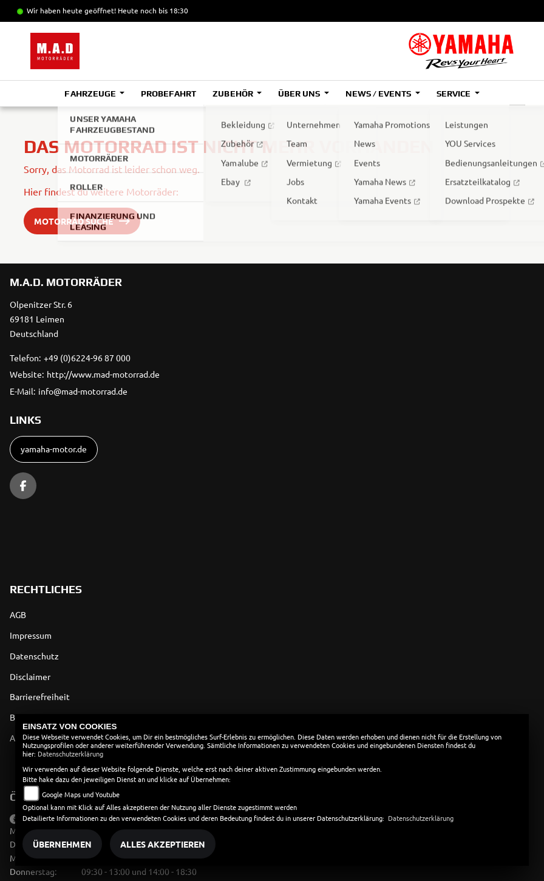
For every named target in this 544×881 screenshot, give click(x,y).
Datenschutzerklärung (70, 753)
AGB (18, 614)
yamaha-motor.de (54, 448)
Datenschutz (34, 655)
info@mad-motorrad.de (82, 391)
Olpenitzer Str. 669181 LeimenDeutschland (41, 319)
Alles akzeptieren (162, 843)
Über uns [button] (300, 93)
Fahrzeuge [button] (90, 93)
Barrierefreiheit (40, 696)
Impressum (31, 635)
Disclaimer (30, 676)
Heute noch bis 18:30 (153, 10)
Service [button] (454, 93)
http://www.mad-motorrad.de (103, 374)
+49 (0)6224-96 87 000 (87, 357)
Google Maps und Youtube (81, 794)
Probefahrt (168, 93)
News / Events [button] (379, 93)
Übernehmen (62, 843)
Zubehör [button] (233, 93)
